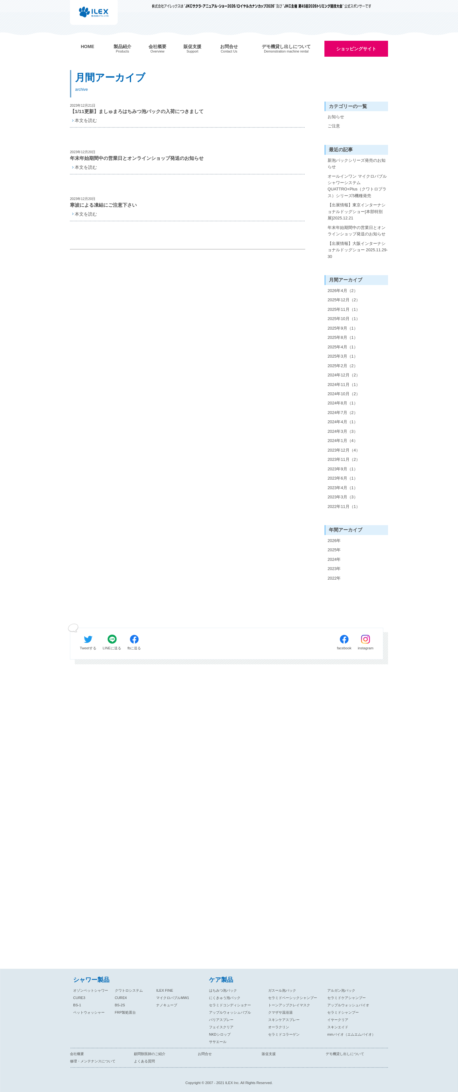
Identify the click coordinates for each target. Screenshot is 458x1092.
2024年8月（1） (343, 403)
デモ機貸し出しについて (345, 1054)
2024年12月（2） (344, 375)
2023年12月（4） (344, 450)
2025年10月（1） (344, 318)
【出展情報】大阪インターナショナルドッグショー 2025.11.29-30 (358, 250)
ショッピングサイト (356, 48)
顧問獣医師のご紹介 (149, 1054)
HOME (87, 46)
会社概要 (77, 1054)
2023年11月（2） (344, 459)
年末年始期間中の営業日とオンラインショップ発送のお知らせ (356, 230)
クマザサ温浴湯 (280, 1012)
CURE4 (121, 998)
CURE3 (79, 998)
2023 (332, 568)
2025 (332, 549)
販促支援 (269, 1054)
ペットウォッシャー (89, 1012)
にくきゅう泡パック (224, 998)
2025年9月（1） (343, 328)
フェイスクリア (221, 1027)
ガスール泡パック (282, 990)
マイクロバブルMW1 (172, 998)
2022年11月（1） (344, 506)
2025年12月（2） (344, 299)
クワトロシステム (129, 990)
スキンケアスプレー (284, 1020)
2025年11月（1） (344, 309)
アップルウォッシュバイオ (348, 1005)
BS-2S (120, 1005)
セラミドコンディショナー (230, 1005)
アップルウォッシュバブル (230, 1012)
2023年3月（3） (343, 497)
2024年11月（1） (344, 384)
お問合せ (205, 1054)
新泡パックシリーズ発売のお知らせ (356, 163)
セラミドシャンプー (343, 1012)
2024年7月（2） (343, 412)
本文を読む (86, 120)
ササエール (217, 1042)
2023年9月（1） (343, 469)
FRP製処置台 (125, 1012)
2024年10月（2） (344, 393)
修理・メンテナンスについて (92, 1061)
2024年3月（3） (343, 431)
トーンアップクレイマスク (289, 1005)
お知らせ (336, 116)
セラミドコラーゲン (284, 1034)
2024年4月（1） (343, 421)
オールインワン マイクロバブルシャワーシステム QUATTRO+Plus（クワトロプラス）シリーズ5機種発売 (357, 186)
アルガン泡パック (341, 990)
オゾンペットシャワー (90, 990)
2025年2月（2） (343, 365)
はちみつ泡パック (223, 990)
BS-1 (77, 1005)
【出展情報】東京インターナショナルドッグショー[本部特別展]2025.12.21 (356, 211)
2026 (332, 540)
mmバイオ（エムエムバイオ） (351, 1034)
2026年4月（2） (343, 290)
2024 (332, 559)
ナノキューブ (166, 1005)
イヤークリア (337, 1020)
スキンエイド (337, 1027)
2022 (332, 578)
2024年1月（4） (343, 440)
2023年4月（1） (343, 487)
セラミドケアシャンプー (346, 998)
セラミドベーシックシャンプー (292, 998)
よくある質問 (144, 1061)
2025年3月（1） (343, 356)
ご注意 (334, 126)
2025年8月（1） (343, 337)
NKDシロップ (220, 1034)
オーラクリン (278, 1027)
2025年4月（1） (343, 347)
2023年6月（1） (343, 478)
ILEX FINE (164, 990)
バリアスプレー (221, 1020)
